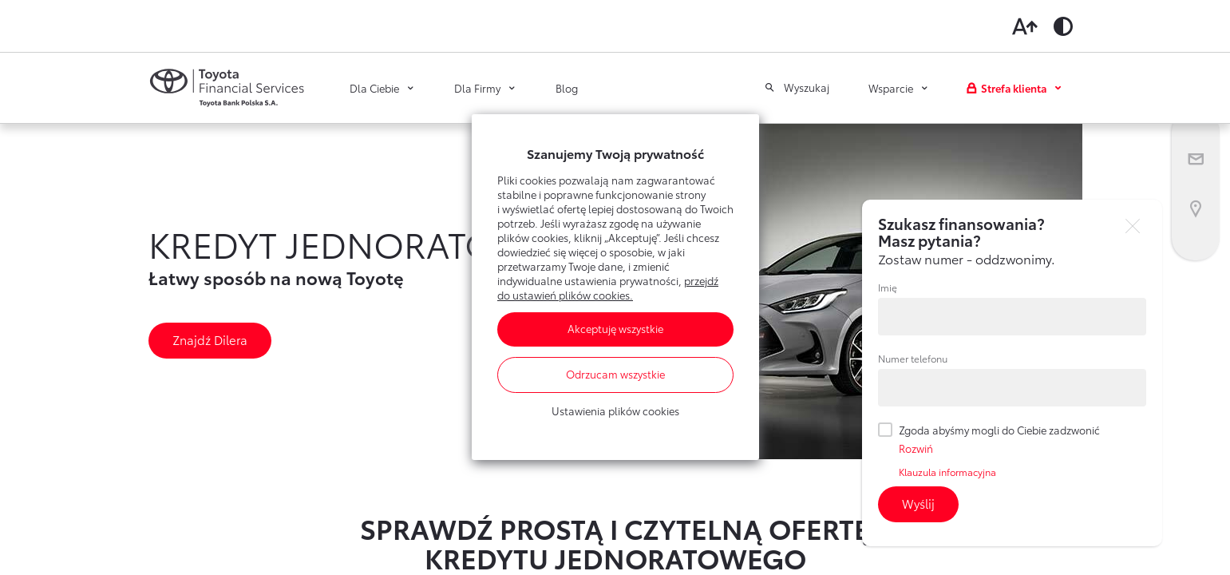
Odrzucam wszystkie (615, 374)
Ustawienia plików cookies (615, 411)
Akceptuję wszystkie (615, 329)
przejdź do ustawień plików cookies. (607, 288)
